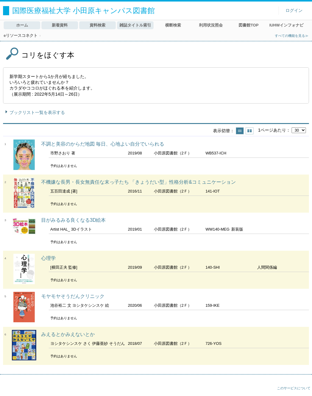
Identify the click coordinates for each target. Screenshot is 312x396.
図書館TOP (248, 25)
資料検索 (97, 25)
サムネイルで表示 (250, 130)
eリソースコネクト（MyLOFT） (22, 35)
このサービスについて (293, 388)
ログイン (294, 10)
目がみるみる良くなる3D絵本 (73, 220)
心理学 (48, 258)
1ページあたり (272, 130)
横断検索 (173, 25)
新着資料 (60, 25)
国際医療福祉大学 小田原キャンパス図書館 (83, 10)
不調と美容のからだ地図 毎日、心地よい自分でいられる (102, 144)
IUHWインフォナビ (286, 25)
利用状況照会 (211, 25)
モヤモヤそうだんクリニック (73, 296)
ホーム (22, 25)
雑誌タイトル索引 (135, 25)
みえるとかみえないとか (68, 334)
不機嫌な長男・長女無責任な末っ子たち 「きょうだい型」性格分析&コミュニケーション (138, 182)
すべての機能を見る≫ (291, 35)
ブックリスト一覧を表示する (37, 112)
